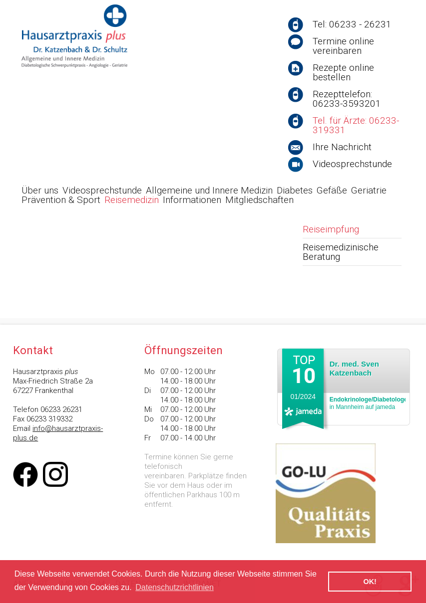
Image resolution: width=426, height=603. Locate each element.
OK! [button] (369, 582)
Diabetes (295, 190)
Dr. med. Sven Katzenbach (354, 368)
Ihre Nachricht (342, 147)
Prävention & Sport (60, 199)
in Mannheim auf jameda (369, 403)
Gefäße (332, 190)
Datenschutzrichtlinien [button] (174, 587)
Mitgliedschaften (259, 199)
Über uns (39, 190)
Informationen (192, 199)
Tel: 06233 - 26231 (352, 24)
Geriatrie (369, 190)
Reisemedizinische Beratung (341, 251)
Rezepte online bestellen (343, 72)
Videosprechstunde (352, 164)
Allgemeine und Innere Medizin (209, 190)
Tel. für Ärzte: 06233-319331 (356, 125)
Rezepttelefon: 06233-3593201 (347, 98)
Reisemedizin (131, 199)
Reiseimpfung (331, 229)
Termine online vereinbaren (343, 45)
